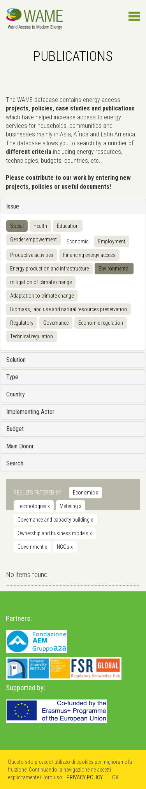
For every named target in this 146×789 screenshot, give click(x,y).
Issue (12, 206)
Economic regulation (100, 323)
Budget (15, 428)
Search (14, 463)
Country (15, 394)
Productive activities (31, 255)
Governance (56, 323)
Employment (111, 241)
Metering (70, 506)
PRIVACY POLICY (85, 777)
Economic (77, 241)
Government (32, 547)
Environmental (114, 268)
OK (115, 777)
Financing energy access (89, 255)
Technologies (34, 506)
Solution (16, 359)
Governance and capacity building (55, 520)
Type (12, 377)
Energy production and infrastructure (49, 268)
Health (40, 226)
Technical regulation (31, 336)
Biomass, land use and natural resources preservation (68, 309)
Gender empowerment (33, 239)
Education (68, 226)
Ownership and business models (55, 533)
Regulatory (21, 323)
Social (17, 226)
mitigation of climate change (41, 282)
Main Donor (20, 446)
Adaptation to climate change (42, 296)
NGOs (65, 547)
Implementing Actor (30, 411)
